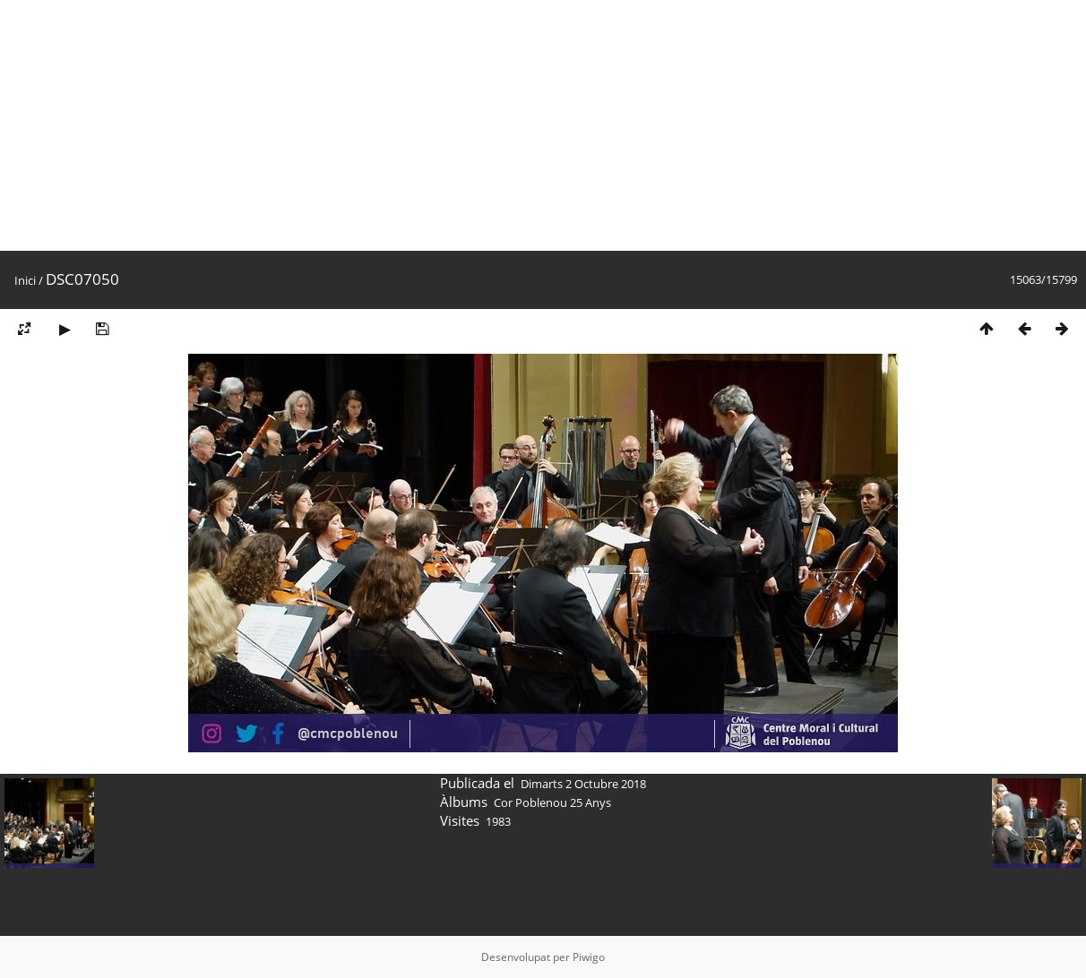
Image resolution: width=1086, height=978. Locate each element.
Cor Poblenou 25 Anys (552, 802)
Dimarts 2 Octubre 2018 (583, 784)
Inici (25, 280)
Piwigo (589, 957)
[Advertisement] (537, 125)
